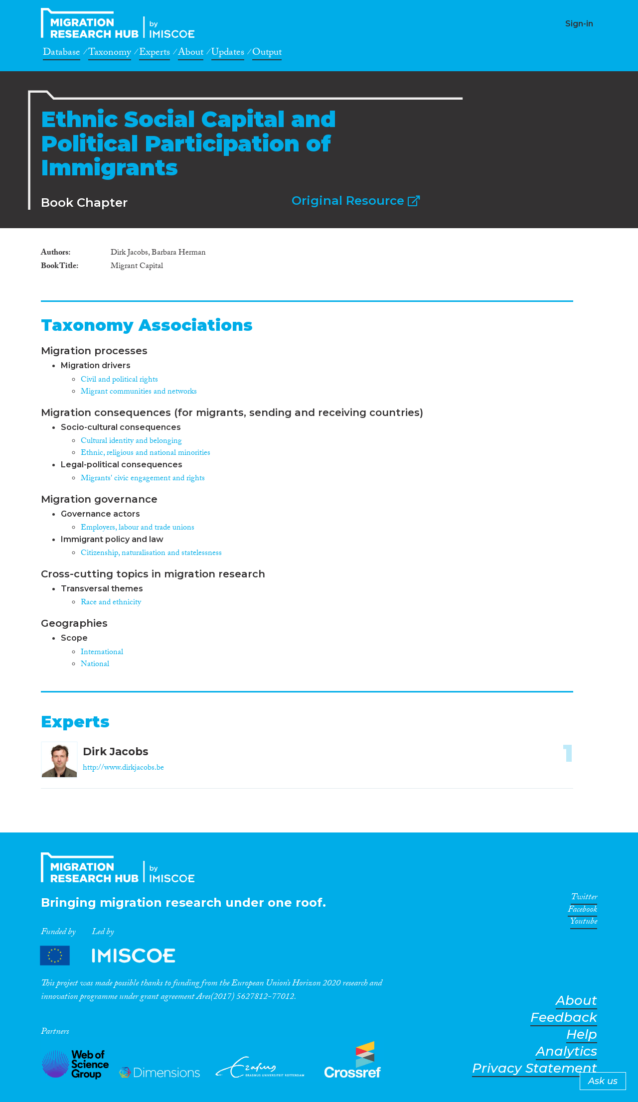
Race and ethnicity (111, 603)
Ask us (603, 1081)
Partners (116, 956)
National (95, 665)
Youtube (583, 923)
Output (267, 53)
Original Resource (356, 200)
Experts (154, 53)
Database (61, 53)
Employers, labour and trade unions (137, 528)
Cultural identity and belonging (131, 441)
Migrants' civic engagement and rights (143, 479)
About (190, 53)
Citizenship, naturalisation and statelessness (151, 553)
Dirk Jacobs (116, 751)
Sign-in (579, 23)
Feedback (563, 1017)
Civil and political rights (119, 380)
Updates (227, 53)
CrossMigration (120, 23)
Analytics (566, 1051)
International (102, 653)
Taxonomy (109, 53)
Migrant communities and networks (139, 392)
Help (581, 1034)
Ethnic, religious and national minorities (145, 453)
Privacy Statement (534, 1068)
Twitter (584, 899)
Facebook (582, 911)
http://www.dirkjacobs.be (123, 768)
